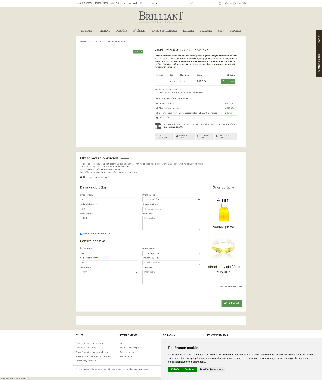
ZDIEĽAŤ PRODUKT (163, 137)
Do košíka (228, 81)
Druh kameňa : (149, 195)
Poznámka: (147, 214)
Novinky (319, 39)
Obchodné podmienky (86, 348)
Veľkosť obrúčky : (89, 204)
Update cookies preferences (13, 378)
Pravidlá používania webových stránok (93, 352)
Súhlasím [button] (175, 369)
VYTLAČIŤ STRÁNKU (183, 137)
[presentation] (223, 294)
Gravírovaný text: (150, 204)
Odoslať (231, 303)
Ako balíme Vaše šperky (131, 348)
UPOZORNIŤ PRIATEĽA (224, 137)
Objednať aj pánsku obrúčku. (95, 234)
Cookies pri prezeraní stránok (89, 343)
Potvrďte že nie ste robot (229, 287)
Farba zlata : (86, 214)
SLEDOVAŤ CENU (204, 137)
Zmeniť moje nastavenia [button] (211, 369)
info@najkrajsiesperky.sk (194, 92)
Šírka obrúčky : (87, 195)
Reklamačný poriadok (86, 361)
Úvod (122, 343)
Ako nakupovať (83, 369)
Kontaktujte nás (127, 352)
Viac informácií (164, 118)
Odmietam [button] (190, 369)
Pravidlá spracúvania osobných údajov (93, 356)
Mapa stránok (126, 356)
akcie (319, 62)
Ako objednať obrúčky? (96, 177)
